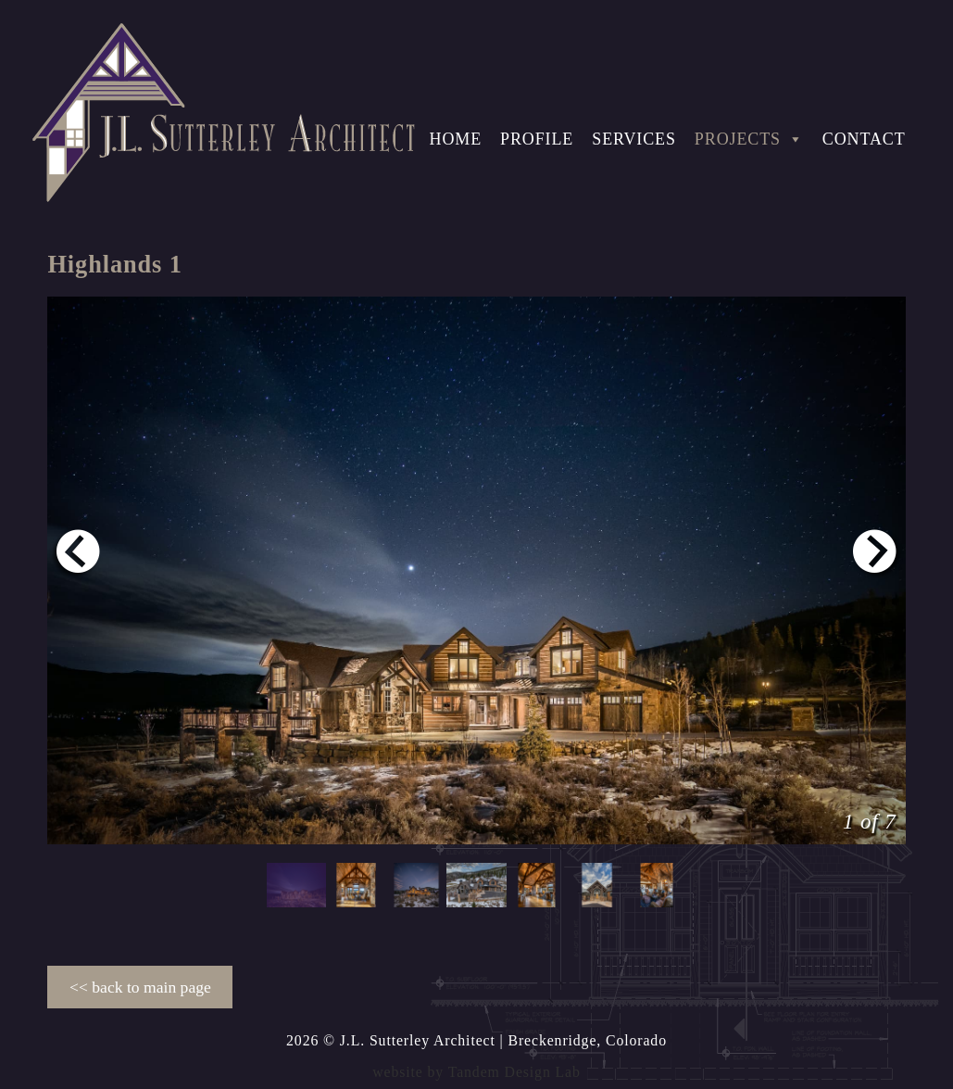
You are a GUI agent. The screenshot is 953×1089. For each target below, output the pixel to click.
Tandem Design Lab (514, 1072)
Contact (864, 139)
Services (634, 139)
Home (456, 139)
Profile (536, 139)
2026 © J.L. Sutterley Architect (390, 1040)
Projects (749, 139)
